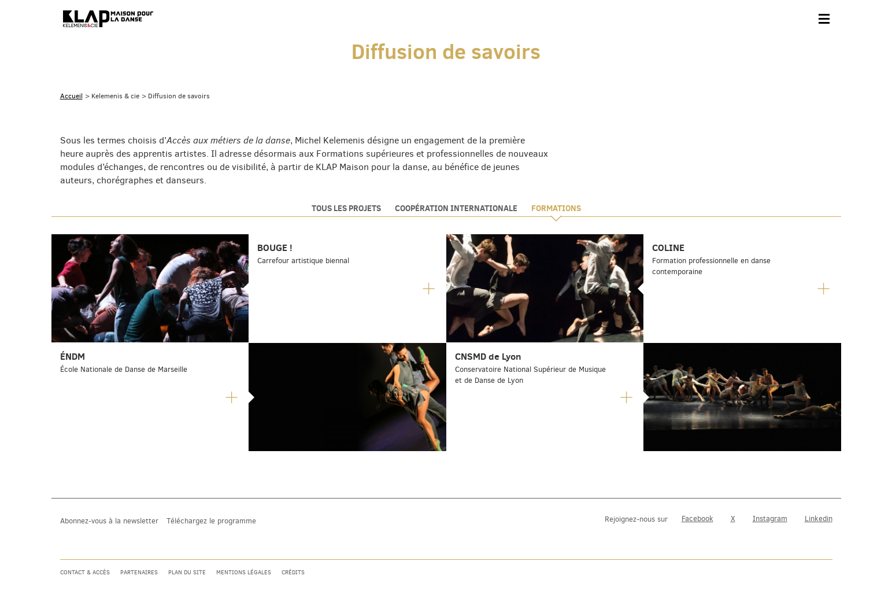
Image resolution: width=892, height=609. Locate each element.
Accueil (71, 96)
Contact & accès (85, 572)
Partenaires (139, 572)
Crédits (293, 572)
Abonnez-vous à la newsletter (109, 521)
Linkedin (818, 518)
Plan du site (187, 572)
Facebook (697, 518)
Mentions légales (243, 572)
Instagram (770, 518)
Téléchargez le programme (211, 521)
